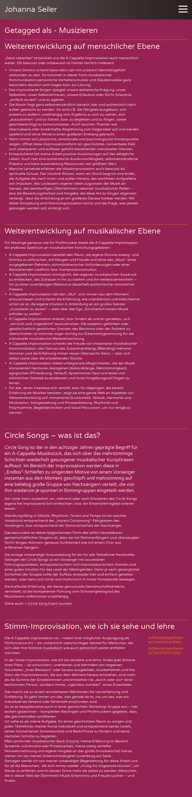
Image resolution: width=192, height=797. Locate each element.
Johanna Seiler (30, 9)
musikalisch (53, 648)
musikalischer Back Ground (55, 741)
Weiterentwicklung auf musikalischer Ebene (82, 231)
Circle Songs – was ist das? (52, 435)
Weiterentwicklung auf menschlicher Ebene (82, 46)
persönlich (88, 648)
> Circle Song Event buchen (48, 603)
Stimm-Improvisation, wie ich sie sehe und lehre (89, 626)
